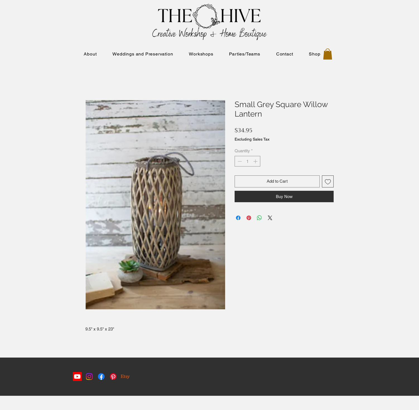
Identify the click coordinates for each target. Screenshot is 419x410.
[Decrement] (239, 161)
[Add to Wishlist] (328, 181)
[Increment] (256, 161)
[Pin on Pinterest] (248, 217)
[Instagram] (89, 376)
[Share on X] (270, 217)
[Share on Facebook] (238, 217)
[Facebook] (101, 376)
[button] (327, 54)
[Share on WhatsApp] (259, 217)
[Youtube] (77, 376)
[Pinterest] (113, 376)
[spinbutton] (247, 161)
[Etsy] (125, 376)
